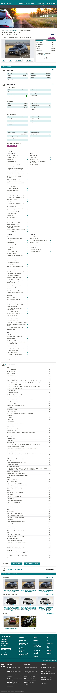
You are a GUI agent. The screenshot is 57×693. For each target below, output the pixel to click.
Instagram (5, 655)
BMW (48, 639)
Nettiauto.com (35, 640)
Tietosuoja (35, 655)
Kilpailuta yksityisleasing (24, 643)
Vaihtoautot (4, 639)
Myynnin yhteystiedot (23, 654)
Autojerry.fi (35, 637)
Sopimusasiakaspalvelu (23, 655)
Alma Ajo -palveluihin (52, 660)
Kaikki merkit (49, 653)
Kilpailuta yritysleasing (23, 644)
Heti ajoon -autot (22, 640)
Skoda (48, 647)
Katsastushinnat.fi (36, 639)
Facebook (5, 654)
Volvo (48, 652)
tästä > (45, 54)
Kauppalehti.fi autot (37, 646)
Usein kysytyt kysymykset (38, 652)
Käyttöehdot (35, 653)
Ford (47, 640)
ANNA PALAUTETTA (6, 649)
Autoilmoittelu (22, 650)
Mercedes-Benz (50, 643)
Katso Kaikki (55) (50, 577)
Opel (47, 646)
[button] (31, 70)
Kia (47, 641)
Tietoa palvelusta (36, 650)
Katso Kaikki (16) (50, 594)
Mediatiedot (21, 648)
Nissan (48, 644)
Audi (47, 637)
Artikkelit (3, 645)
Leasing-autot (4, 643)
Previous (4, 586)
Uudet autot (4, 641)
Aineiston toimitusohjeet (24, 653)
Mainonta (21, 651)
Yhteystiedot (35, 656)
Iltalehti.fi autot (36, 645)
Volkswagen (49, 650)
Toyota (48, 649)
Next (53, 586)
